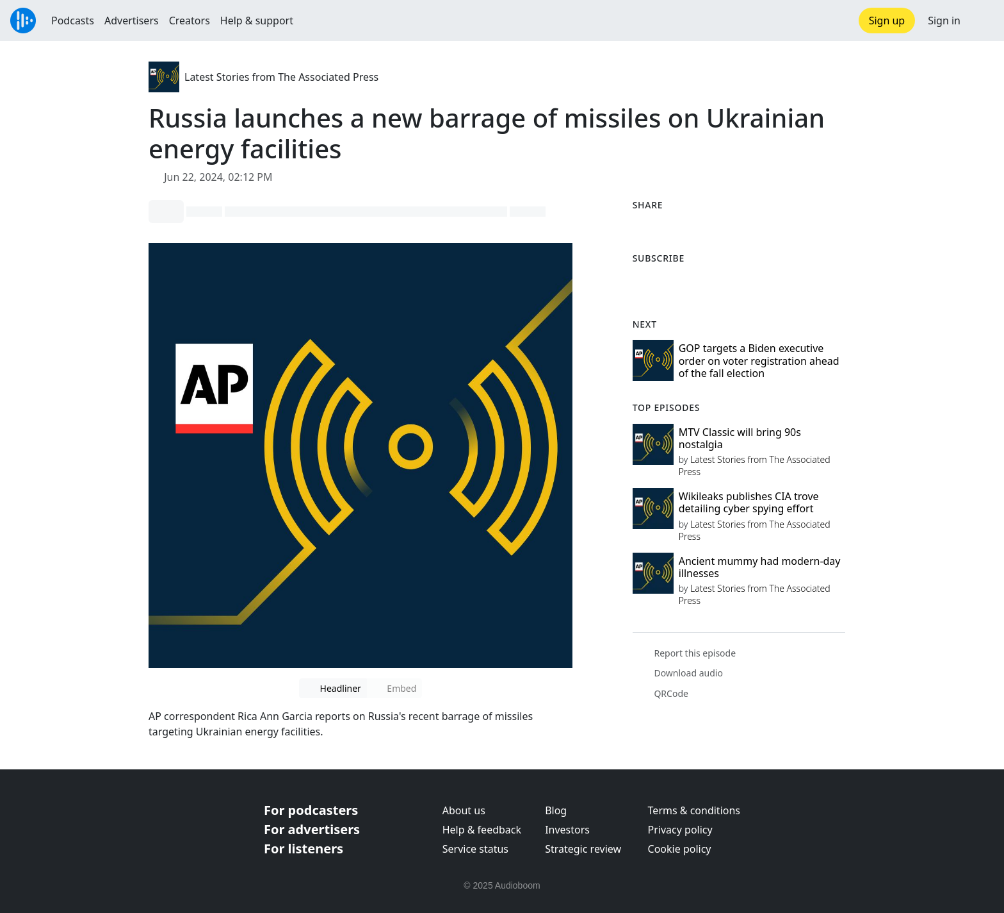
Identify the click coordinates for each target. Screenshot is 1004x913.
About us (463, 810)
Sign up (887, 20)
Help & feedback (481, 830)
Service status (475, 849)
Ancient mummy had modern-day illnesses (760, 567)
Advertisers (131, 20)
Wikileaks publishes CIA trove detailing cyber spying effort (749, 502)
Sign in (944, 20)
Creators (189, 20)
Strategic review (583, 849)
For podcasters (311, 810)
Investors (567, 830)
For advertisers (312, 829)
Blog (556, 810)
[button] (982, 20)
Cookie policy (679, 849)
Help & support (256, 20)
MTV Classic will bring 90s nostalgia (740, 438)
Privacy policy (680, 830)
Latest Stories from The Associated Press (281, 77)
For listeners (303, 848)
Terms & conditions (694, 810)
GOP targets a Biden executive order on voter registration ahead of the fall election (759, 360)
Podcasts (72, 20)
